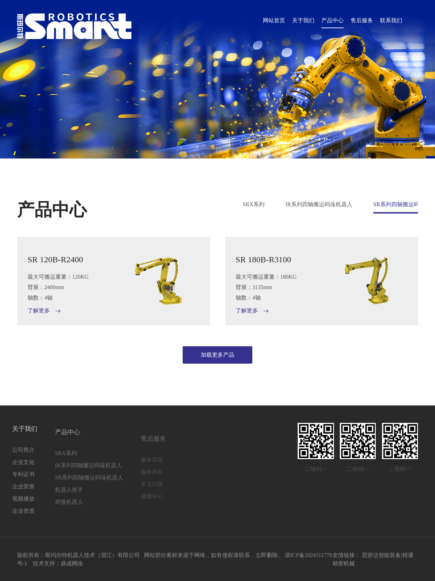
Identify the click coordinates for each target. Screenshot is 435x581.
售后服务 (362, 20)
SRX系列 (254, 204)
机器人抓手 (45, 502)
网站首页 (274, 20)
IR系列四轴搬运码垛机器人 (318, 204)
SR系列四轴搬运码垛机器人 (65, 490)
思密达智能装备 (381, 558)
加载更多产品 (217, 355)
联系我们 (391, 20)
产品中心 (332, 20)
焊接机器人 (45, 514)
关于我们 (303, 20)
